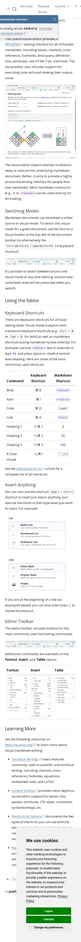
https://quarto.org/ (19, 745)
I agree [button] (48, 911)
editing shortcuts (29, 468)
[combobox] (14, 9)
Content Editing (23, 790)
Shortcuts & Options (26, 816)
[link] (62, 6)
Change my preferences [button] (48, 927)
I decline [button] (48, 919)
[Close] (55, 19)
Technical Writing (25, 759)
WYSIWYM (12, 44)
